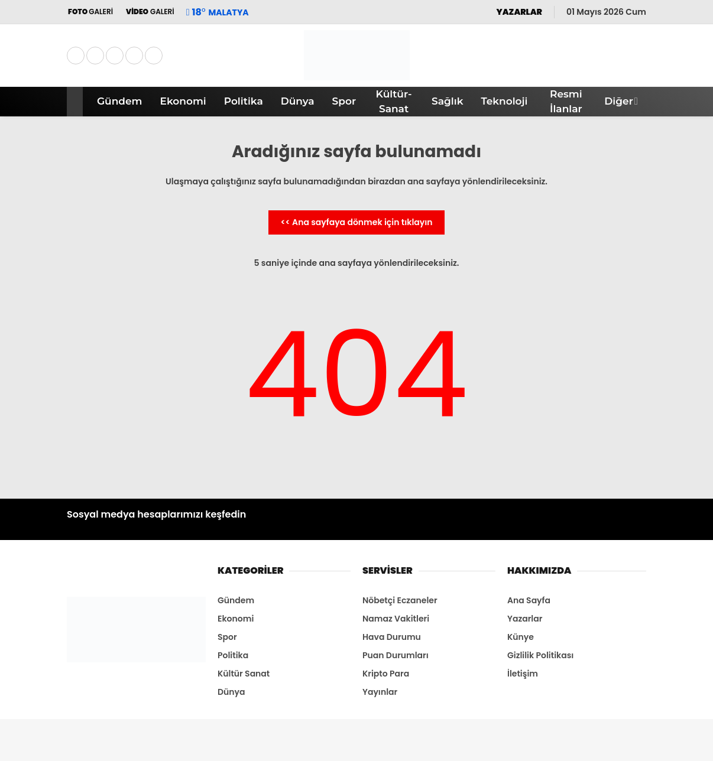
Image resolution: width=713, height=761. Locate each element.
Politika (243, 101)
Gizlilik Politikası (540, 655)
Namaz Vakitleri (395, 619)
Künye (520, 637)
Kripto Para (385, 673)
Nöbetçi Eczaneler (399, 600)
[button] (76, 101)
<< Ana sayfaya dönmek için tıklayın (356, 222)
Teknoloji (504, 101)
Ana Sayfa (528, 600)
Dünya (298, 101)
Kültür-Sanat (394, 101)
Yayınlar (379, 692)
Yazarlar (524, 619)
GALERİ (90, 11)
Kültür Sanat (244, 673)
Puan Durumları (395, 655)
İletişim (522, 673)
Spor (344, 101)
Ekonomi (183, 101)
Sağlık (447, 101)
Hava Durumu (391, 637)
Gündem (119, 101)
